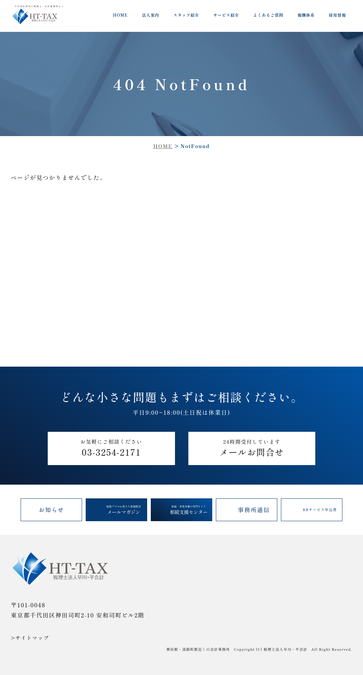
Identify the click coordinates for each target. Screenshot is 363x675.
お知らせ (51, 509)
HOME (120, 15)
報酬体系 (306, 15)
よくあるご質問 (268, 15)
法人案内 (150, 15)
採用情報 (337, 15)
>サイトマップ (30, 637)
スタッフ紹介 (186, 15)
